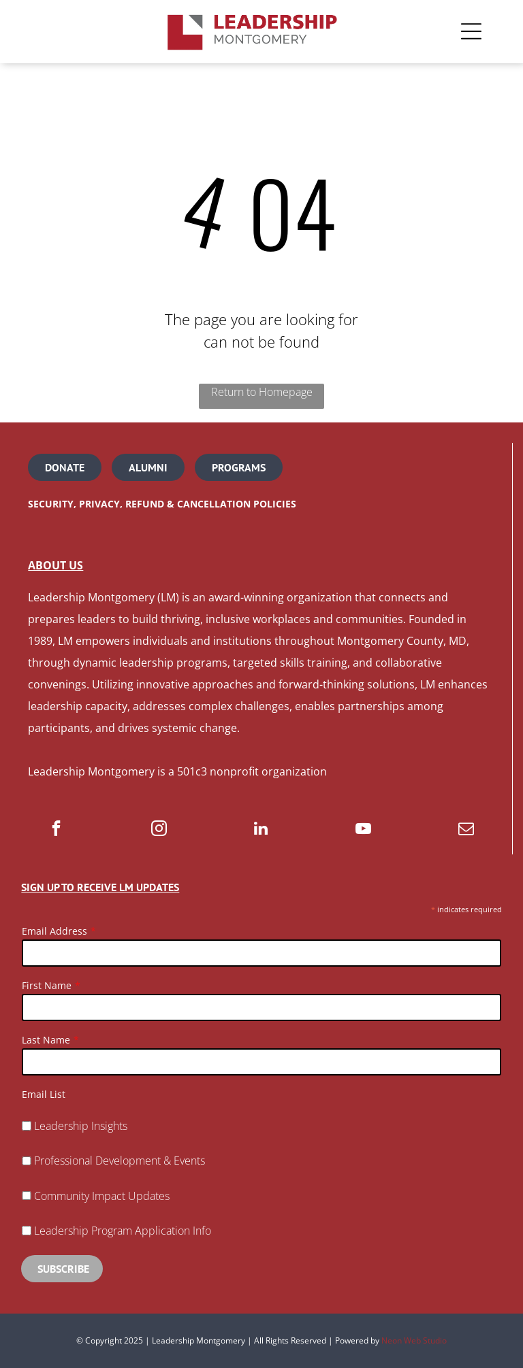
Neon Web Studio (414, 1340)
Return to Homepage (262, 391)
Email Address (54, 930)
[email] (466, 830)
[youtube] (363, 830)
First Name (47, 985)
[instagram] (159, 830)
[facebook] (56, 830)
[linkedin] (261, 830)
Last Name (46, 1039)
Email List (43, 1094)
